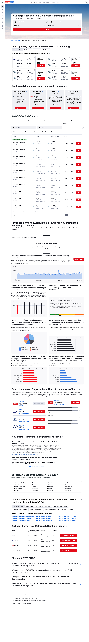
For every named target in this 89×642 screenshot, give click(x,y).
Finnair (21, 409)
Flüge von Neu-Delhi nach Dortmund (21, 520)
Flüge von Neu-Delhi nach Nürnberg (67, 520)
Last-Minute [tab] (37, 49)
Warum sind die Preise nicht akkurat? (47, 603)
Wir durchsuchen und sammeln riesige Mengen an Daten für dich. (47, 600)
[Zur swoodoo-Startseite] (9, 2)
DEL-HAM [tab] (46, 234)
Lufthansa (21, 425)
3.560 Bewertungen (24, 405)
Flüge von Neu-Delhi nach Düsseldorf (21, 518)
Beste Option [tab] (27, 49)
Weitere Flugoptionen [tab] (67, 509)
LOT (20, 417)
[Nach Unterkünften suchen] (2, 9)
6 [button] (78, 215)
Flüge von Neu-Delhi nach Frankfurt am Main (23, 516)
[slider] (83, 128)
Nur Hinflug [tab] (46, 49)
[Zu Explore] (2, 18)
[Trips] (2, 22)
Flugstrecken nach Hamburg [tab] (20, 509)
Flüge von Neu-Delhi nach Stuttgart (67, 518)
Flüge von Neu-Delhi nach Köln (43, 518)
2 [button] (69, 215)
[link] (20, 108)
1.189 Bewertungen (24, 421)
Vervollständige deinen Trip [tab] (52, 509)
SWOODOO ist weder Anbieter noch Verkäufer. (47, 598)
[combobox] (18, 18)
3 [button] (72, 215)
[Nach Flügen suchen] (2, 6)
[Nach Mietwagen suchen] (2, 12)
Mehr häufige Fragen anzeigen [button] (36, 466)
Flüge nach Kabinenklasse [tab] (61, 506)
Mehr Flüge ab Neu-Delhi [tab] (36, 509)
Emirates (21, 401)
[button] (2, 2)
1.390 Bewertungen (24, 413)
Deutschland (17, 40)
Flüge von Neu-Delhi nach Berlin (43, 516)
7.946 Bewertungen (24, 429)
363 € (69, 15)
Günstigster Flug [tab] (17, 49)
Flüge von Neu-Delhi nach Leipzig (44, 520)
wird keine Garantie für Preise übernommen (49, 594)
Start (12, 40)
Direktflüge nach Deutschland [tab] (44, 506)
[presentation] (73, 15)
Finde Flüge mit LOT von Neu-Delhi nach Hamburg (26, 454)
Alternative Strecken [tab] (18, 506)
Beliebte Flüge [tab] (30, 506)
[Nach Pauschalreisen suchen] (2, 15)
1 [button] (66, 215)
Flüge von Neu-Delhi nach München (67, 516)
